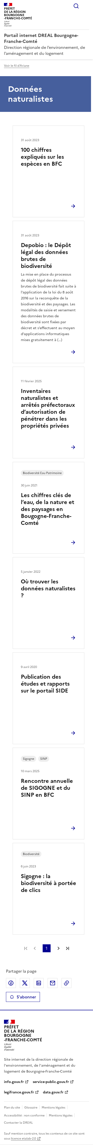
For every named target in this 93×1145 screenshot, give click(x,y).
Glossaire (30, 1107)
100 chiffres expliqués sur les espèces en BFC (42, 157)
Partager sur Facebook (11, 983)
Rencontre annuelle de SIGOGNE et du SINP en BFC (47, 788)
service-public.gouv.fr (51, 1081)
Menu (86, 6)
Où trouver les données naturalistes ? (48, 588)
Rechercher (76, 6)
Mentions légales (53, 1107)
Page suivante (58, 948)
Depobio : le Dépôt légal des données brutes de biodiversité (46, 255)
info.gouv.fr (14, 1081)
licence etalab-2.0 (23, 1138)
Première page (26, 948)
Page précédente (35, 948)
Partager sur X (25, 983)
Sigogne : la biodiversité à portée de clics (48, 883)
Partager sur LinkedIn (39, 983)
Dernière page (67, 948)
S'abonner (23, 997)
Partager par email (53, 983)
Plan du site (12, 1107)
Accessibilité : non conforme (24, 1115)
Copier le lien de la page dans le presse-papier (66, 983)
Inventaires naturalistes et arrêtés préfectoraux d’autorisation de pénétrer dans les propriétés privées (48, 408)
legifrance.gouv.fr (19, 1092)
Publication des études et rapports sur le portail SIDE (45, 684)
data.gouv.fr (53, 1092)
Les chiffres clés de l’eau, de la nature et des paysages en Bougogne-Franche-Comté (47, 509)
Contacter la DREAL (18, 1122)
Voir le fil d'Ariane (16, 66)
